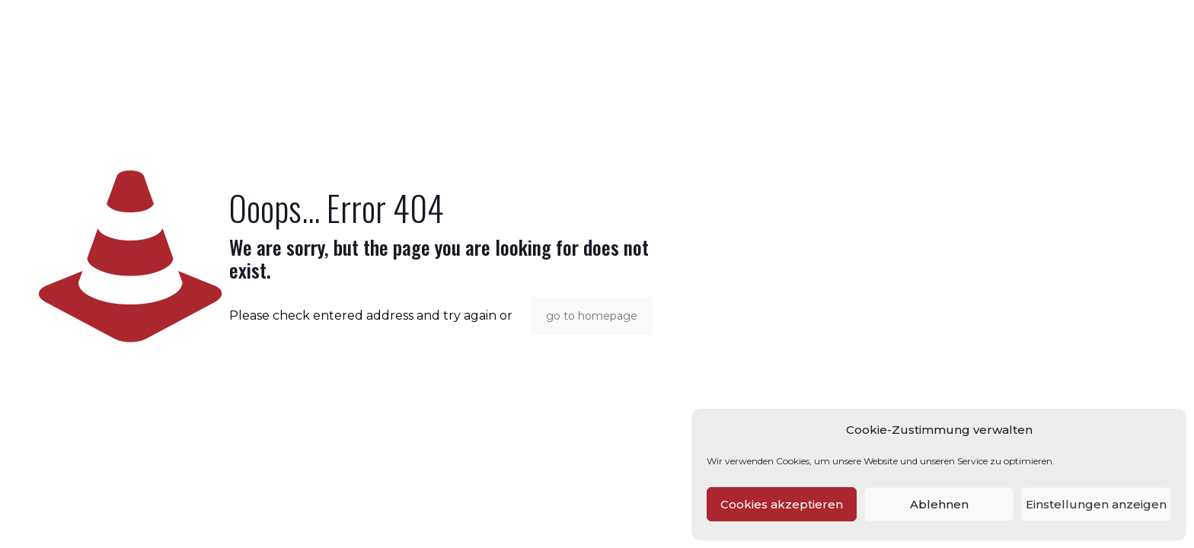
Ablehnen (939, 504)
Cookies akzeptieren (781, 504)
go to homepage (591, 316)
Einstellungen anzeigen (1096, 504)
